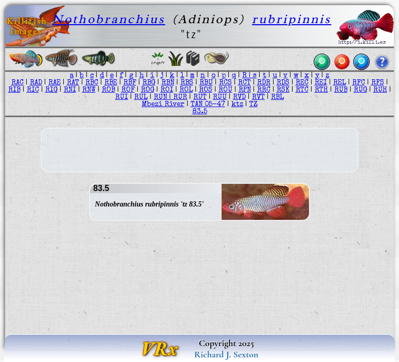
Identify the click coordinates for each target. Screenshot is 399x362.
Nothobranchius (108, 19)
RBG (148, 83)
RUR (180, 97)
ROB (108, 90)
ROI (166, 90)
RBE (110, 83)
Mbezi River (163, 104)
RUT (200, 97)
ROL (186, 90)
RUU (220, 97)
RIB (14, 90)
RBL (277, 97)
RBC (91, 83)
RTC (302, 90)
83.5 (199, 111)
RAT (73, 83)
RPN (245, 90)
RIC (33, 90)
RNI (70, 90)
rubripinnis (291, 19)
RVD (239, 97)
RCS (225, 83)
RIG (51, 90)
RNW (89, 90)
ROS (205, 90)
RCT (244, 83)
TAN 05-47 (208, 104)
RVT (258, 97)
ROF (128, 90)
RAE (54, 83)
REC (302, 83)
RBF (129, 83)
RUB (341, 90)
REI (321, 83)
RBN (167, 83)
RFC (358, 83)
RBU (206, 83)
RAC (17, 83)
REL (339, 83)
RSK (283, 90)
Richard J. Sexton (226, 354)
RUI (121, 97)
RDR (263, 83)
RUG (360, 90)
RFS (377, 83)
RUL (141, 97)
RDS (283, 83)
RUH (380, 90)
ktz (237, 104)
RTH (321, 90)
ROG (147, 90)
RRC (263, 90)
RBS (186, 83)
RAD (36, 83)
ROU (225, 90)
